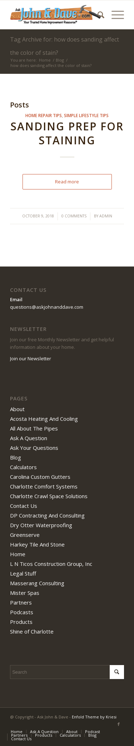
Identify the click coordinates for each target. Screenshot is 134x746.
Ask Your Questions (34, 447)
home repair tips (43, 115)
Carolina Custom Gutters (40, 476)
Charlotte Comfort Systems (44, 486)
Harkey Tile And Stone (37, 544)
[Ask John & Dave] (55, 14)
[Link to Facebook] (118, 724)
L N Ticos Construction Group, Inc (51, 563)
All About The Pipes (34, 428)
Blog (15, 457)
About (17, 409)
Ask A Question (28, 438)
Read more (67, 181)
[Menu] (114, 14)
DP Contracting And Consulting (47, 515)
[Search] (97, 14)
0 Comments (73, 215)
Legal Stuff (23, 573)
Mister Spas (24, 592)
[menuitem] (97, 14)
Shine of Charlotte (32, 631)
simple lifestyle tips (86, 115)
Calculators (23, 467)
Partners (21, 602)
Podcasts (21, 612)
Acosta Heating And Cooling (44, 418)
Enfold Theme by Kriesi (94, 716)
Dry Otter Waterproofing (41, 525)
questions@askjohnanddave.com (46, 307)
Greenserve (25, 534)
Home (17, 554)
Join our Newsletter (30, 358)
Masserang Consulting (37, 583)
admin (105, 215)
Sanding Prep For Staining (67, 133)
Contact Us (23, 505)
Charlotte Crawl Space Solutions (49, 496)
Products (21, 621)
